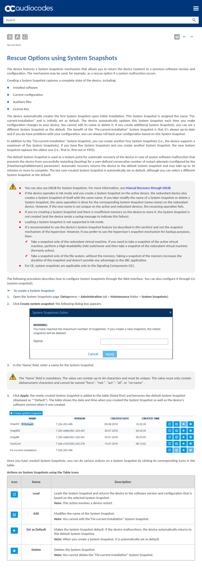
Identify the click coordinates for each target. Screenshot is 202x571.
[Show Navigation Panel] (196, 8)
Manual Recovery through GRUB (148, 188)
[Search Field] (100, 20)
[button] (194, 20)
